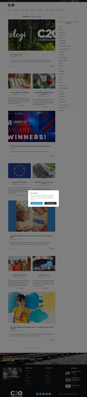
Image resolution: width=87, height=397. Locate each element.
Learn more (32, 199)
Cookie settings (50, 203)
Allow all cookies (36, 203)
